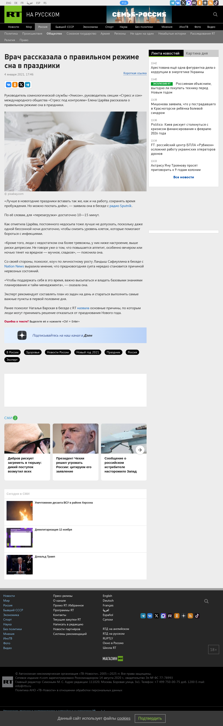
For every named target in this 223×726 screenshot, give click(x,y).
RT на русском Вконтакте (178, 2)
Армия (105, 33)
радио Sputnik (121, 205)
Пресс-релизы (63, 596)
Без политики (144, 26)
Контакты (59, 615)
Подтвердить (150, 718)
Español (108, 615)
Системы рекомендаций (70, 634)
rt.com (43, 678)
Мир (29, 26)
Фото (197, 26)
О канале (59, 600)
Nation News (14, 266)
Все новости (183, 177)
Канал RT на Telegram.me (172, 2)
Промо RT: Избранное (68, 605)
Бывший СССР (65, 26)
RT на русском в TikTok (216, 2)
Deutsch (108, 600)
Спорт (109, 26)
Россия (42, 26)
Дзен (88, 335)
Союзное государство (81, 33)
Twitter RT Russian (183, 2)
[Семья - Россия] (139, 14)
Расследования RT (202, 33)
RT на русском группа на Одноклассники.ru (199, 2)
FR (22, 3)
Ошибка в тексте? (16, 321)
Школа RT (109, 648)
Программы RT (63, 610)
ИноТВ (183, 26)
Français (108, 605)
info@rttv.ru (23, 686)
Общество (54, 33)
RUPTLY (108, 638)
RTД (124, 3)
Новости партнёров (66, 629)
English (107, 596)
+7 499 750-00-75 (167, 682)
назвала (83, 307)
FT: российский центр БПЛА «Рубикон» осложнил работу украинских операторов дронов (183, 149)
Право (24, 40)
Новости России (58, 352)
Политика (11, 33)
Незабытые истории (172, 33)
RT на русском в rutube (194, 2)
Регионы (120, 33)
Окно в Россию (113, 643)
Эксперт (12, 359)
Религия (9, 40)
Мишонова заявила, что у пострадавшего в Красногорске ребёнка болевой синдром (183, 108)
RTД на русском (114, 633)
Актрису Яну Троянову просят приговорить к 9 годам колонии (176, 167)
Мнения (167, 26)
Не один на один (142, 33)
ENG (8, 3)
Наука (123, 26)
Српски (108, 619)
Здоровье (32, 352)
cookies (123, 718)
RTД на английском (116, 629)
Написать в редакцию (68, 624)
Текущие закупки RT (67, 619)
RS (45, 3)
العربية (30, 3)
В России (13, 352)
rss (210, 2)
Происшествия (32, 33)
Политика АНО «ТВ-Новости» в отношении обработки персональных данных (68, 690)
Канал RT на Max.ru (188, 2)
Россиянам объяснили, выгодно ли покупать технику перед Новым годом (181, 87)
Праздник (113, 352)
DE (15, 3)
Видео (211, 26)
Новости (13, 26)
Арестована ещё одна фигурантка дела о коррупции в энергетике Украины (183, 69)
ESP (38, 3)
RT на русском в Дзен (205, 2)
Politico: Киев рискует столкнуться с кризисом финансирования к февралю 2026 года (181, 128)
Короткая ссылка (135, 73)
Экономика (90, 26)
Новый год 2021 (87, 352)
